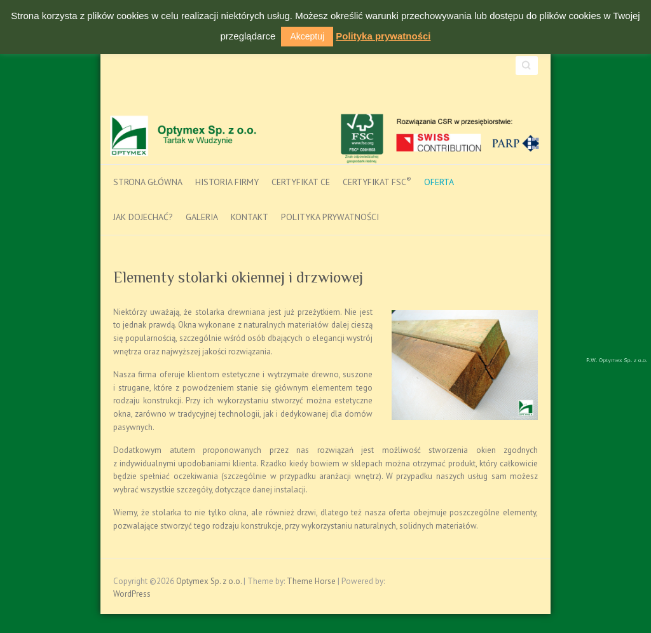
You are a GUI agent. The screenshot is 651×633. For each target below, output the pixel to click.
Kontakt (249, 217)
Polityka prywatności (330, 217)
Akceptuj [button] (307, 36)
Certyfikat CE (300, 182)
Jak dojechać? (143, 217)
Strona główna (147, 182)
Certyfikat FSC (377, 182)
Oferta (439, 182)
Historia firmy (227, 182)
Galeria (202, 217)
